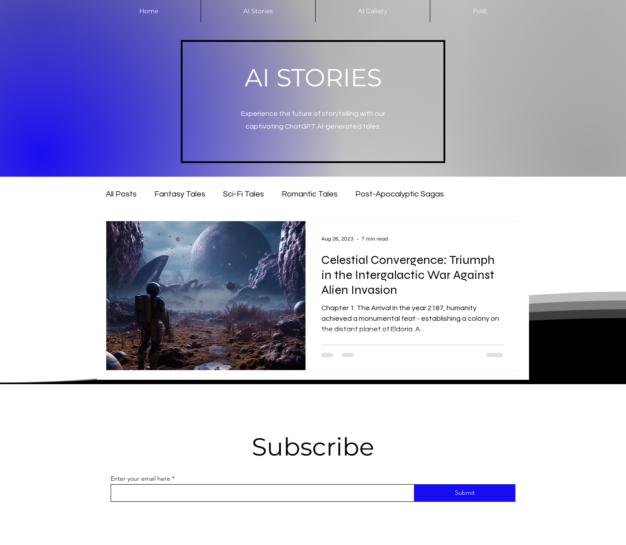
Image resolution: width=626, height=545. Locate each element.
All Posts (121, 194)
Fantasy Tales (179, 194)
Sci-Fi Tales (243, 194)
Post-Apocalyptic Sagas (399, 194)
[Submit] (464, 493)
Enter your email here (140, 478)
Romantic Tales (310, 194)
